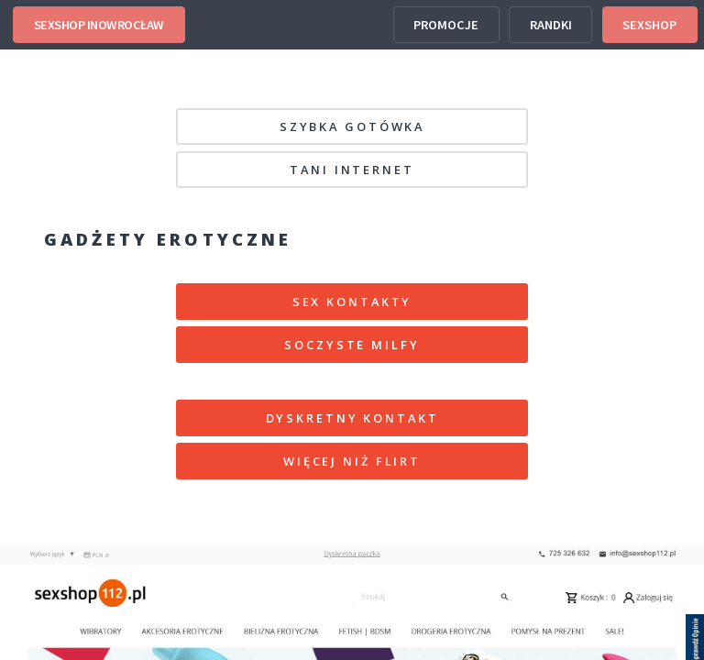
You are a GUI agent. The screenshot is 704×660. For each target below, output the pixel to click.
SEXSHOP (649, 24)
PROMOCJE (445, 24)
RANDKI (551, 24)
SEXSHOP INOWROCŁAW (99, 24)
